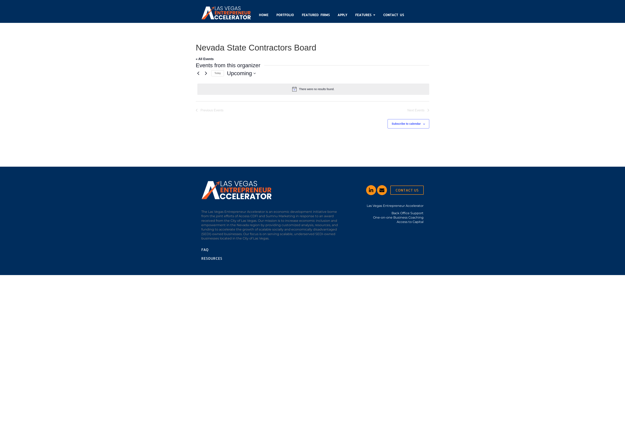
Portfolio (285, 15)
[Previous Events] (198, 73)
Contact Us (393, 15)
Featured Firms (316, 15)
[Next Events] (206, 73)
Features (365, 14)
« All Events (205, 59)
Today (217, 73)
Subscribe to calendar (406, 123)
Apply (342, 15)
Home (263, 15)
